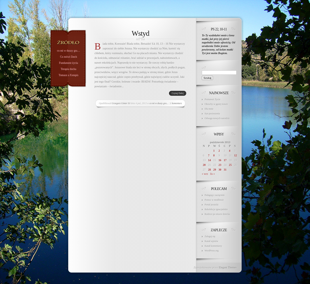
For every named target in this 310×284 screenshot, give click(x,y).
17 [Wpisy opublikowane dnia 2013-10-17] (225, 160)
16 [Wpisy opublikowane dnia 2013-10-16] (219, 160)
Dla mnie (209, 108)
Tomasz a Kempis (68, 75)
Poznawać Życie (212, 99)
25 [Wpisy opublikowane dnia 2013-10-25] (230, 165)
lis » (212, 173)
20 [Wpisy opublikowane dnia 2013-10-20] (204, 165)
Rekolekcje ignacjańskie (216, 209)
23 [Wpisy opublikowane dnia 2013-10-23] (219, 165)
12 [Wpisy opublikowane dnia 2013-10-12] (235, 155)
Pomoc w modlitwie (214, 199)
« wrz (205, 173)
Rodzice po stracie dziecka (217, 214)
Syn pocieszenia (212, 113)
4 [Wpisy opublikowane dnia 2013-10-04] (229, 150)
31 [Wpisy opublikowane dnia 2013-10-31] (225, 169)
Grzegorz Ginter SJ (121, 103)
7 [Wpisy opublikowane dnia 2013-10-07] (208, 155)
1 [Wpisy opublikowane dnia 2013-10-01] (214, 150)
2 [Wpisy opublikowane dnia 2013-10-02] (219, 150)
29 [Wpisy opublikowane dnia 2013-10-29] (214, 169)
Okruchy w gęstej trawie (216, 104)
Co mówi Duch (68, 56)
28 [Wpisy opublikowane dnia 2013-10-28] (209, 169)
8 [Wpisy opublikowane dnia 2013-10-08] (214, 155)
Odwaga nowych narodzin (217, 118)
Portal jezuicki (211, 204)
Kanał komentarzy (213, 246)
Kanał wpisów (211, 241)
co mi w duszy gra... (158, 103)
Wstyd (140, 33)
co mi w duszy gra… (68, 50)
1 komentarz (176, 103)
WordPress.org (211, 250)
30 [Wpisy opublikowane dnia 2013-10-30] (219, 169)
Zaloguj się (210, 236)
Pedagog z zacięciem (215, 195)
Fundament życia (68, 62)
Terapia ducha (68, 69)
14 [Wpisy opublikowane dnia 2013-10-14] (209, 160)
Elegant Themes (228, 267)
